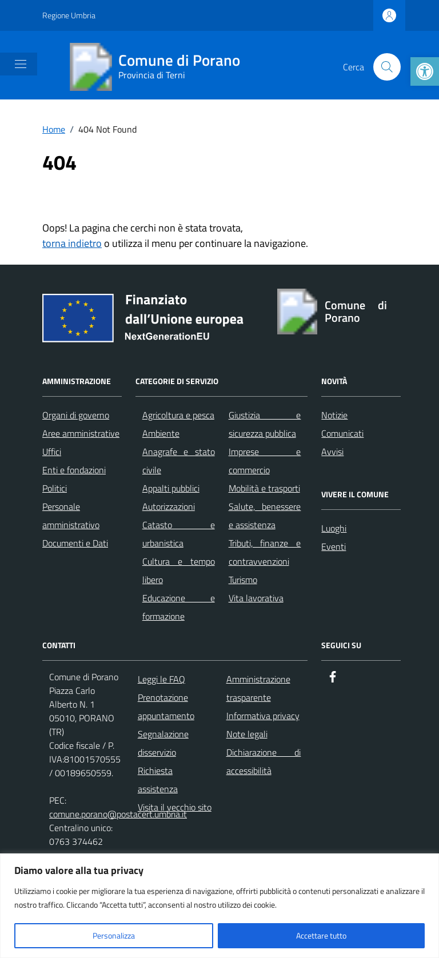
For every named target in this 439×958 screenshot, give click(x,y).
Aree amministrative (80, 433)
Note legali (247, 734)
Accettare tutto (321, 935)
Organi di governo (75, 415)
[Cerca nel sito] (387, 67)
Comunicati (342, 433)
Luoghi (333, 528)
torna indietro (72, 243)
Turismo (243, 579)
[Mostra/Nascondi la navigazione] (20, 64)
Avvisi (332, 451)
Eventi (333, 546)
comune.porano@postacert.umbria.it (118, 814)
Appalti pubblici (170, 488)
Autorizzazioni (168, 506)
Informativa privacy (263, 716)
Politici (54, 488)
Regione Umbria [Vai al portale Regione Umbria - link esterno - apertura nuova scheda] (68, 15)
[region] (219, 905)
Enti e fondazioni (74, 470)
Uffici (51, 451)
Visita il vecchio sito (174, 807)
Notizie (334, 415)
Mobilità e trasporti (264, 488)
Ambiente (160, 433)
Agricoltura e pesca (178, 415)
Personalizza (114, 935)
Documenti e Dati (75, 543)
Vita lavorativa (256, 598)
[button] (424, 71)
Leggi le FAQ (161, 679)
